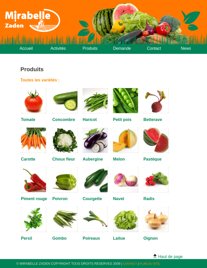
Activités (58, 48)
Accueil (26, 48)
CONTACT (130, 263)
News (186, 48)
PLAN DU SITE (150, 263)
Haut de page (168, 256)
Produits (90, 48)
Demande (122, 48)
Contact (154, 48)
